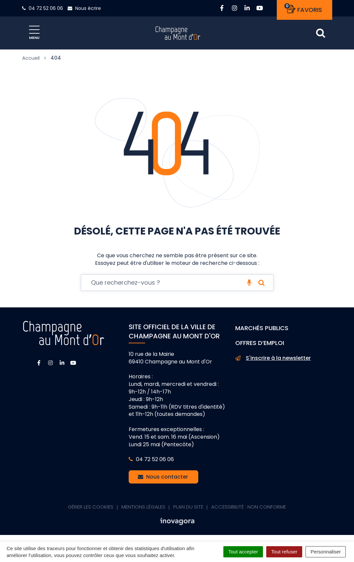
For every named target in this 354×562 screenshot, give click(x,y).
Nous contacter (163, 477)
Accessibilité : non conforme (248, 506)
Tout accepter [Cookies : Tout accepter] (243, 551)
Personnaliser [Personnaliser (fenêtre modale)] (325, 551)
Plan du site (188, 506)
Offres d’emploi (259, 343)
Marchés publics (261, 328)
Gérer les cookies (90, 506)
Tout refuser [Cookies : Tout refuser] (284, 551)
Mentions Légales (143, 506)
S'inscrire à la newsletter (273, 358)
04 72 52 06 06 (151, 459)
